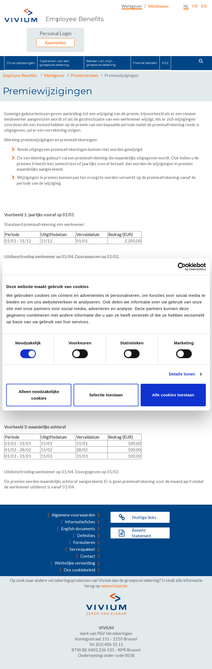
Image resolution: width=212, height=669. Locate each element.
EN (204, 6)
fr (194, 6)
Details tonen (182, 374)
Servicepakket (82, 549)
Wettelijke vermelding (75, 562)
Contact (87, 556)
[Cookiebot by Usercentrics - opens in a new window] (182, 266)
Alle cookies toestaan (173, 394)
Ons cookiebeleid (79, 569)
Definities (86, 535)
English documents (78, 528)
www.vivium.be (114, 585)
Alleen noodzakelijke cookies (39, 394)
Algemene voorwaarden (73, 514)
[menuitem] (132, 6)
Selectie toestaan (106, 394)
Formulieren (84, 542)
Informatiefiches (80, 521)
